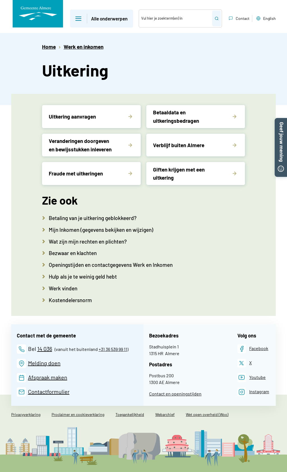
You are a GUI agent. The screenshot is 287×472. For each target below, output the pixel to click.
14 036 (44, 348)
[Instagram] (253, 392)
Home (49, 46)
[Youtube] (251, 377)
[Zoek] (176, 18)
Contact (238, 18)
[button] (281, 121)
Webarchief (165, 414)
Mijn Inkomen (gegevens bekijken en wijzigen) (101, 229)
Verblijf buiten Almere (178, 145)
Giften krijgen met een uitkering (179, 173)
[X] (244, 363)
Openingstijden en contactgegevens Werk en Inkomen (111, 265)
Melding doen (44, 363)
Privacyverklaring (25, 414)
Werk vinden (63, 288)
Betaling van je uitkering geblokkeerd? (92, 218)
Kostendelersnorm (70, 300)
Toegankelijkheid (129, 414)
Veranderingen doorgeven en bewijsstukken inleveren (80, 145)
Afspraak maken (47, 377)
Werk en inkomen (83, 46)
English (265, 18)
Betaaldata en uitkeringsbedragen (176, 116)
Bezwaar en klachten (73, 253)
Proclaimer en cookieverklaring (78, 414)
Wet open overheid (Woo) (207, 414)
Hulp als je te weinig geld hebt (83, 276)
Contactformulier (49, 391)
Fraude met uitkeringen (76, 173)
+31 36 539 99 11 (113, 349)
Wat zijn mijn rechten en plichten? (88, 241)
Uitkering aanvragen (72, 116)
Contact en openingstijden (175, 393)
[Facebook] (253, 348)
